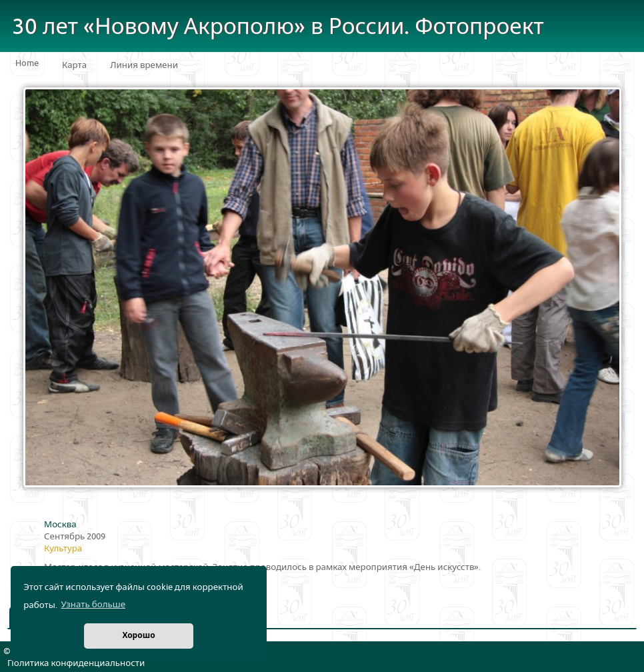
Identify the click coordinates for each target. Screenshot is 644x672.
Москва (60, 524)
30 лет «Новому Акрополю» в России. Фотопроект (278, 27)
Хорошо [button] (138, 635)
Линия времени (144, 65)
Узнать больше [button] (93, 604)
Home (27, 63)
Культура (63, 548)
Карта (74, 65)
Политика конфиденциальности (76, 663)
